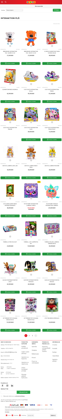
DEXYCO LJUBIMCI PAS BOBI (52, 165)
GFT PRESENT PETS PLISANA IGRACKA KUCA (10, 319)
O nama (54, 344)
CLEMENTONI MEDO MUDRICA (10, 89)
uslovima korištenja (20, 396)
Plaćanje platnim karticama (24, 376)
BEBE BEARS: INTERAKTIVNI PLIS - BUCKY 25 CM (31, 52)
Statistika (16, 415)
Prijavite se (23, 392)
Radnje (54, 352)
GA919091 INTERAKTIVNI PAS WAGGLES (31, 280)
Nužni (9, 415)
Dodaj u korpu (10, 63)
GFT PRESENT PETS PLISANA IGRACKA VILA (31, 319)
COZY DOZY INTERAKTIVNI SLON (31, 128)
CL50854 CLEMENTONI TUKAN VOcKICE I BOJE (52, 52)
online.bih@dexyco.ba (10, 352)
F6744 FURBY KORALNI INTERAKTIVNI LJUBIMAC (52, 204)
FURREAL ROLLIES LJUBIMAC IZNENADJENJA (52, 242)
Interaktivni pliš (3, 49)
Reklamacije (35, 354)
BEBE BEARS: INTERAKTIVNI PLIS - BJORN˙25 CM (10, 52)
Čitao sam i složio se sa (14, 396)
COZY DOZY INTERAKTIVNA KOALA (31, 90)
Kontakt (54, 348)
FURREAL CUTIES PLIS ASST (10, 242)
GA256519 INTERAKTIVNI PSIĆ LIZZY (10, 280)
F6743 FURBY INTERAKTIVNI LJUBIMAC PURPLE (31, 204)
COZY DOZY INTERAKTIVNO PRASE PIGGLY (52, 128)
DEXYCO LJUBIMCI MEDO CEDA (31, 166)
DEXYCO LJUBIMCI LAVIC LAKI (10, 165)
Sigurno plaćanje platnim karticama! (31, 6)
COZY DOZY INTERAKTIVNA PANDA (52, 90)
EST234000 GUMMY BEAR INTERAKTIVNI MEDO (10, 204)
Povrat (34, 357)
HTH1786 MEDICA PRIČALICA (52, 318)
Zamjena (34, 350)
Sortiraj (3, 10)
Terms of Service (9, 401)
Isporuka (34, 346)
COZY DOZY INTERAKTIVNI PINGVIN (10, 128)
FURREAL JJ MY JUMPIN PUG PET (31, 242)
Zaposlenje (55, 356)
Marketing (23, 415)
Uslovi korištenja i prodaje (24, 369)
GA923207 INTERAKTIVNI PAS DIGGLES (52, 280)
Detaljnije (7, 412)
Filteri (56, 10)
